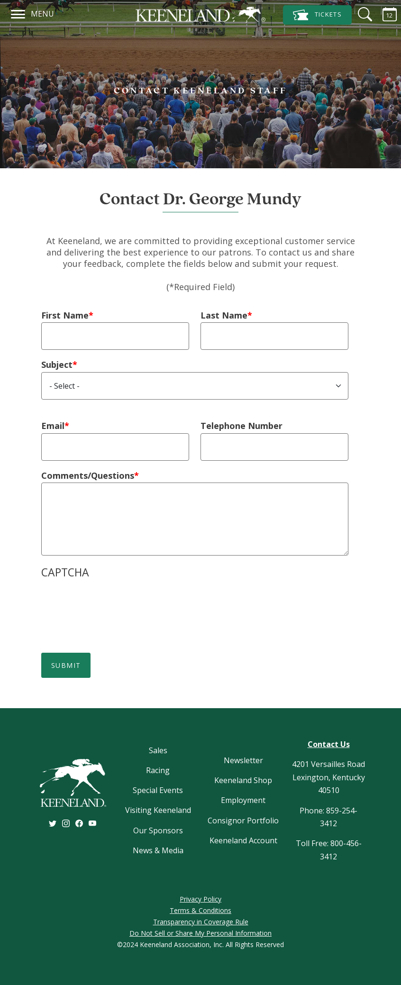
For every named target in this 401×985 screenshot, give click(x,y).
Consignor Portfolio (243, 820)
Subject (57, 364)
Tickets (317, 14)
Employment (243, 800)
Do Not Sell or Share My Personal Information (200, 933)
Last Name (223, 315)
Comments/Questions (87, 475)
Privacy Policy (200, 898)
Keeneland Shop (243, 780)
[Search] (359, 14)
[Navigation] (18, 13)
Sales (158, 750)
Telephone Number (241, 425)
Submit (66, 665)
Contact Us (329, 744)
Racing (158, 770)
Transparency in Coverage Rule (200, 921)
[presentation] (113, 603)
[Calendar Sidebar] (384, 14)
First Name (65, 315)
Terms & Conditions (200, 910)
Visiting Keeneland (158, 810)
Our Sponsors (158, 830)
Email (52, 425)
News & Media (158, 850)
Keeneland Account (243, 840)
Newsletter (243, 760)
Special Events (158, 790)
